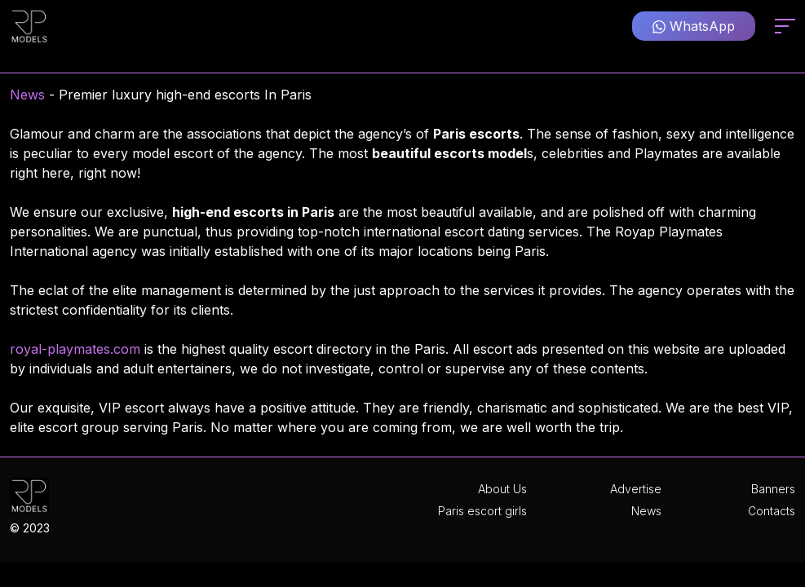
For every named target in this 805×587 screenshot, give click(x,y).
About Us (502, 489)
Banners (773, 489)
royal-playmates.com (75, 349)
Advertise (635, 489)
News (27, 94)
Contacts (771, 511)
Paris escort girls (482, 511)
